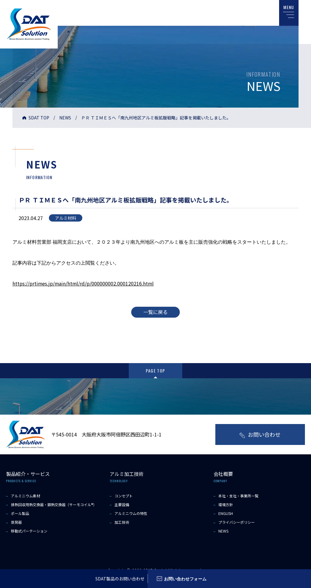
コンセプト (123, 495)
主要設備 (121, 504)
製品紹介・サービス (28, 473)
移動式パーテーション (29, 530)
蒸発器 (16, 521)
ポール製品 (20, 513)
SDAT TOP (39, 118)
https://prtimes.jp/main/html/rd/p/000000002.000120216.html (83, 283)
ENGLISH (225, 513)
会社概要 (223, 473)
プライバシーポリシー (236, 521)
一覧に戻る (155, 312)
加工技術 (121, 521)
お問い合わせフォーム (185, 578)
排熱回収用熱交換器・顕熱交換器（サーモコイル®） (54, 504)
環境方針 (225, 504)
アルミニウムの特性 (130, 513)
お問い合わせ (264, 434)
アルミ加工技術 (127, 473)
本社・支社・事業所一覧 (238, 495)
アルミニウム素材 (25, 495)
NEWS (65, 118)
